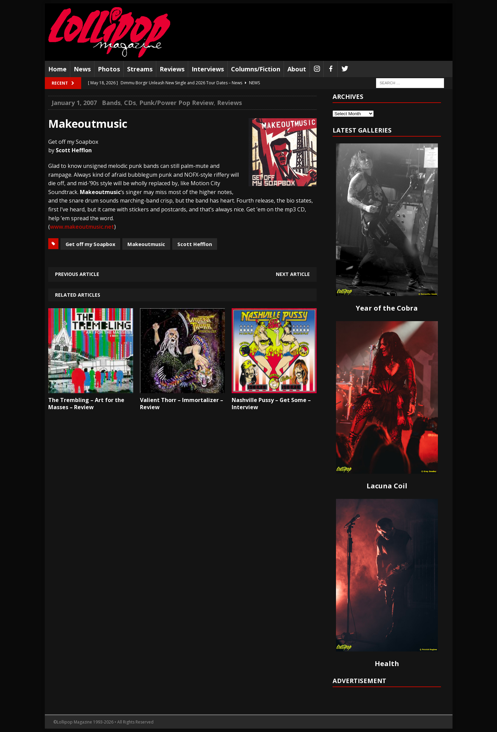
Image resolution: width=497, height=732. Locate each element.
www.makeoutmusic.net (82, 226)
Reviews (172, 69)
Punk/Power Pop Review (176, 103)
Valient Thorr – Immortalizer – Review (181, 403)
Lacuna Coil (387, 485)
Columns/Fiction (255, 69)
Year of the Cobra (387, 308)
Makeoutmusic (146, 244)
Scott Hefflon (194, 244)
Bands (111, 103)
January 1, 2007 (74, 103)
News (82, 69)
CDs (130, 103)
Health (387, 663)
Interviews (208, 69)
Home (57, 69)
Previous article (77, 274)
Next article (293, 274)
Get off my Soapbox (90, 244)
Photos (109, 69)
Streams (140, 69)
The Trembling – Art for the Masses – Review (86, 403)
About (296, 69)
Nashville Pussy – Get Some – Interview (271, 403)
